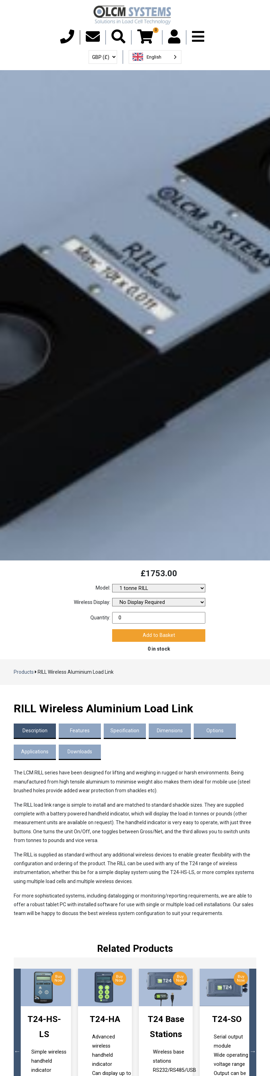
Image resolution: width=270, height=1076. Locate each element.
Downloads (80, 751)
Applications (35, 751)
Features (80, 730)
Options (215, 730)
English (147, 57)
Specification (124, 730)
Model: (103, 588)
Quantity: (100, 617)
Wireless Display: (92, 602)
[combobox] (155, 57)
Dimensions (170, 730)
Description (34, 730)
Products (24, 672)
